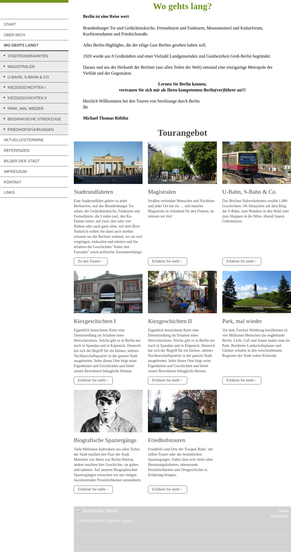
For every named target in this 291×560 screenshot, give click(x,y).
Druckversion (90, 510)
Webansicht (279, 516)
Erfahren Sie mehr (166, 261)
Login (283, 510)
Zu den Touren (89, 261)
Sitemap (111, 510)
